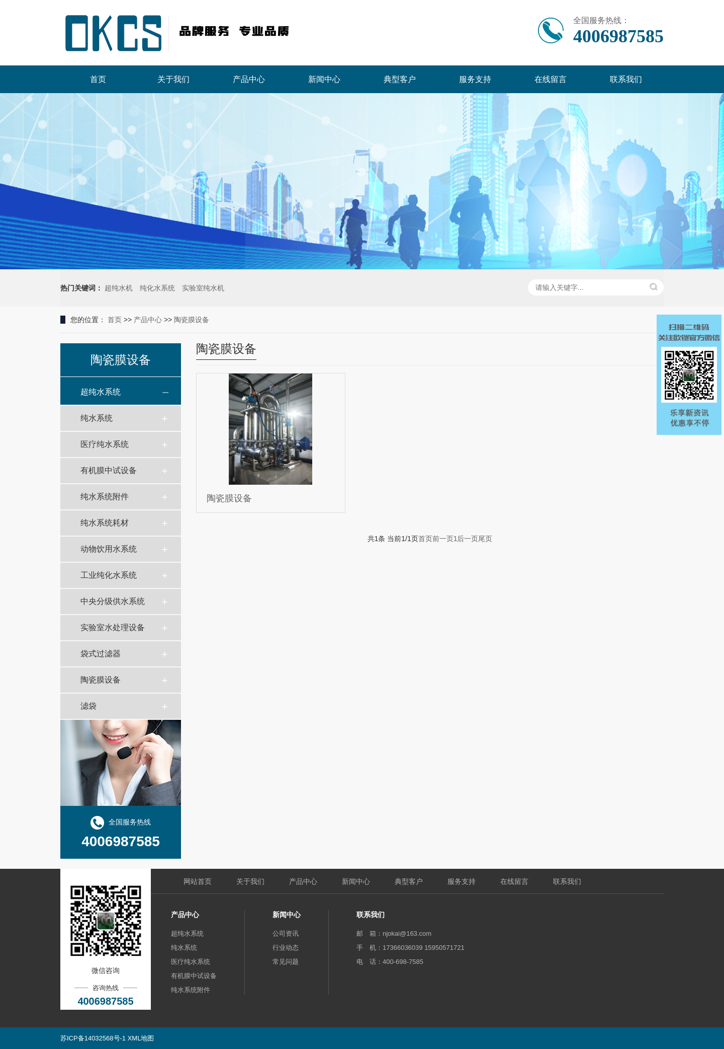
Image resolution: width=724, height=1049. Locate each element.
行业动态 (286, 947)
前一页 (443, 539)
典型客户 (409, 881)
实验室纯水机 (203, 288)
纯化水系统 (157, 288)
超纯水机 (119, 288)
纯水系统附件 (104, 496)
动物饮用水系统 (108, 549)
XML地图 (141, 1038)
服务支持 (461, 881)
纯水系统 (96, 418)
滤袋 (88, 706)
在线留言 (514, 881)
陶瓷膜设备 (191, 320)
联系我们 (567, 881)
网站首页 (198, 881)
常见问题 (286, 961)
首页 (115, 320)
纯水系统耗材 (104, 522)
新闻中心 (356, 881)
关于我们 (250, 881)
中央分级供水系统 (112, 601)
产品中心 (148, 320)
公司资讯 (286, 933)
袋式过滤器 (100, 653)
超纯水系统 (100, 392)
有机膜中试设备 (108, 470)
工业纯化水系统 (108, 575)
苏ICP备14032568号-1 (93, 1038)
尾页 (485, 539)
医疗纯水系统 (104, 444)
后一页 (467, 539)
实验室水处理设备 (112, 627)
